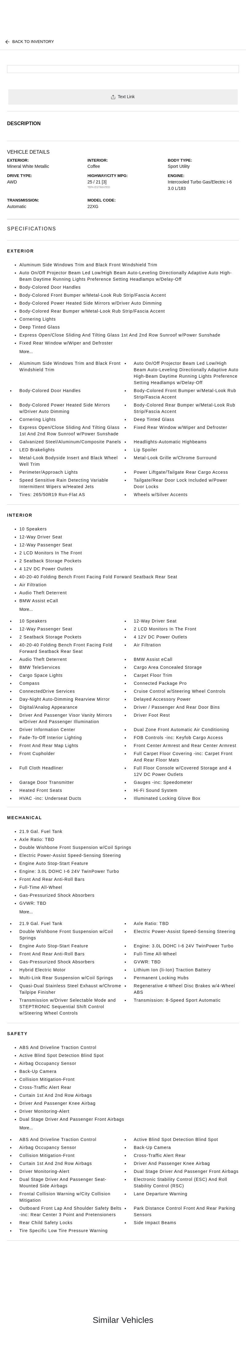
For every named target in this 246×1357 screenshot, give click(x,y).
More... (26, 351)
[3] (104, 181)
